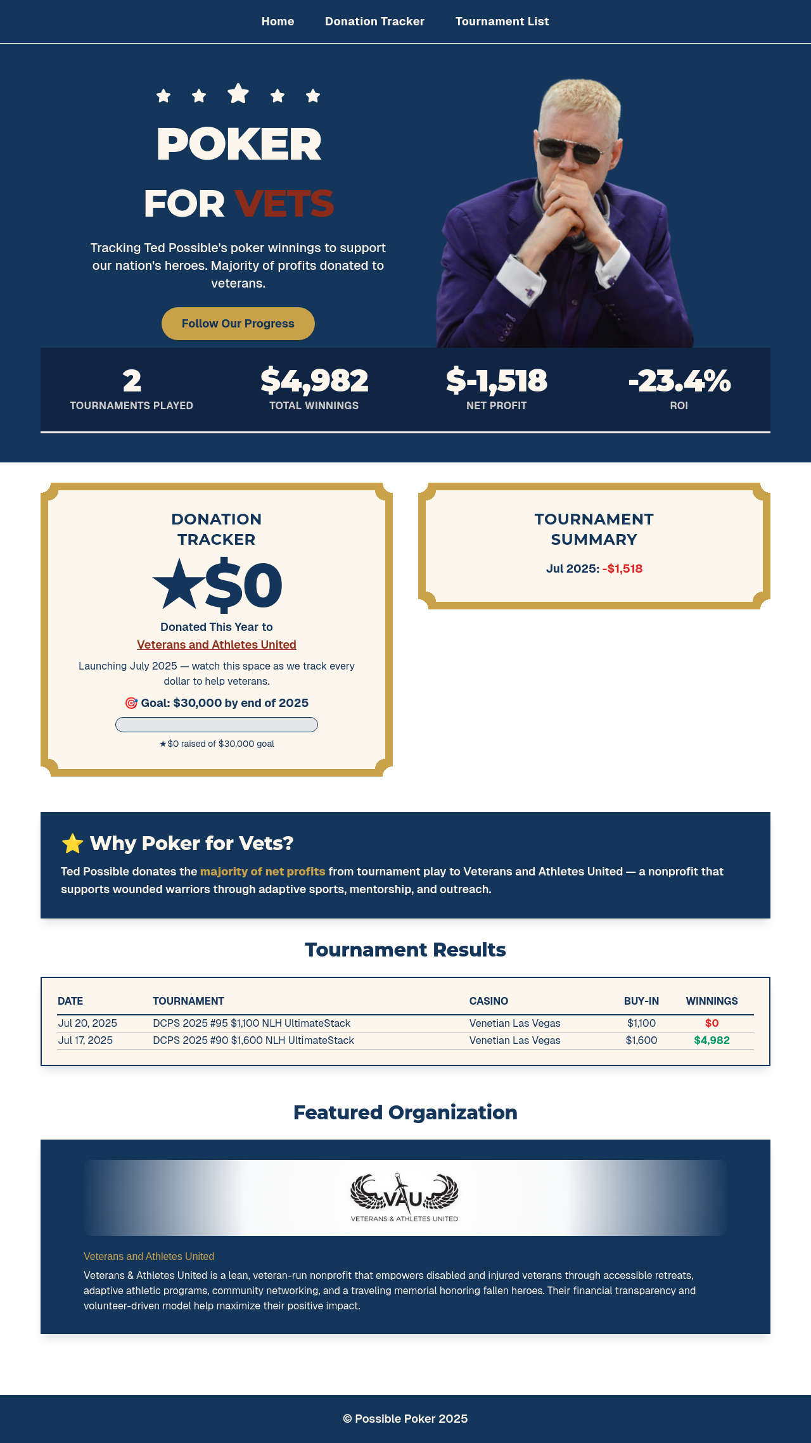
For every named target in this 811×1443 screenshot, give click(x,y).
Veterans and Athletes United (217, 644)
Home (278, 21)
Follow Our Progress (238, 323)
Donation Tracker (375, 21)
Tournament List (502, 21)
